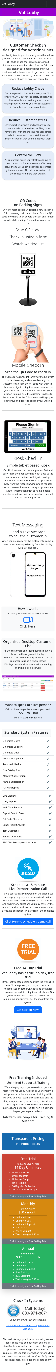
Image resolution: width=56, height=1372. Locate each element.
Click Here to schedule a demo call (28, 921)
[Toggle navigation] (50, 4)
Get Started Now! (28, 1010)
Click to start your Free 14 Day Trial (28, 1196)
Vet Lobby (8, 4)
